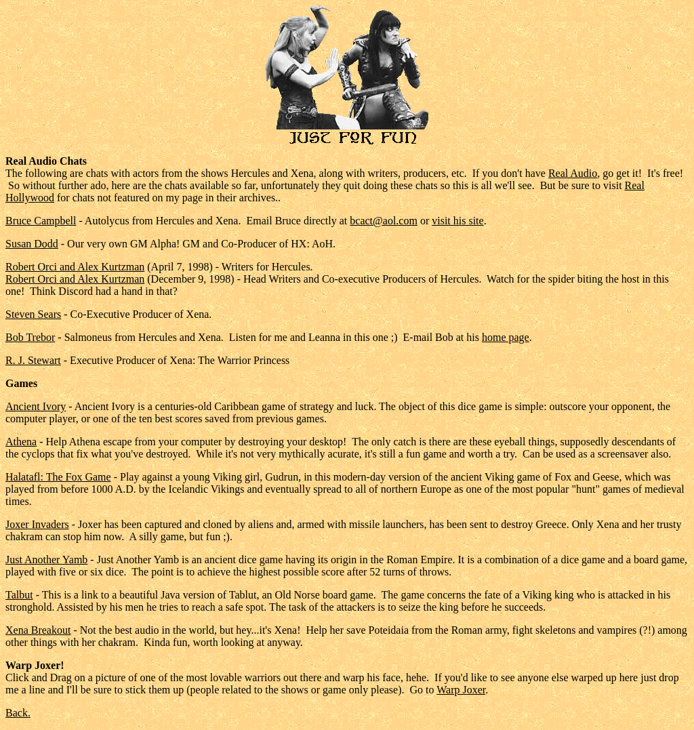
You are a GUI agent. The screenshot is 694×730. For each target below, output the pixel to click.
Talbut (19, 595)
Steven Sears (33, 314)
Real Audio (572, 173)
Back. (17, 712)
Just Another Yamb (46, 559)
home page (505, 337)
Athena (21, 441)
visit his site (457, 220)
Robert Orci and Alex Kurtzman (74, 266)
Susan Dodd (31, 243)
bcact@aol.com (383, 220)
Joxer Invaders (37, 524)
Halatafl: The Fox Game (58, 477)
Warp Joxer (460, 689)
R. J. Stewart (33, 360)
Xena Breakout (37, 630)
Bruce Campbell (40, 220)
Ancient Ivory (35, 406)
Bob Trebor (30, 337)
